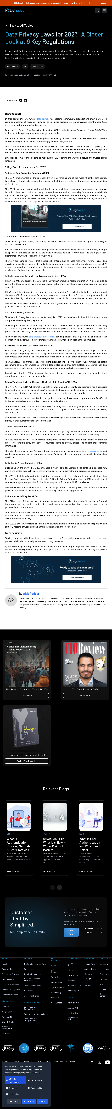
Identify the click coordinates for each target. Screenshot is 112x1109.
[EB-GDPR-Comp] (56, 218)
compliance (38, 66)
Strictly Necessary (12, 1080)
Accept (42, 1101)
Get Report (87, 3)
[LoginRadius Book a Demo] (56, 569)
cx (25, 66)
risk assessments (93, 451)
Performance (35, 1080)
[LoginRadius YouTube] (107, 1062)
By (29, 593)
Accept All (29, 1101)
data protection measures (41, 336)
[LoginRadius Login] (97, 10)
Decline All (14, 1101)
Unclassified (12, 1094)
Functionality (35, 1088)
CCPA (11, 260)
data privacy (12, 66)
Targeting (11, 1088)
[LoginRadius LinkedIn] (91, 1062)
